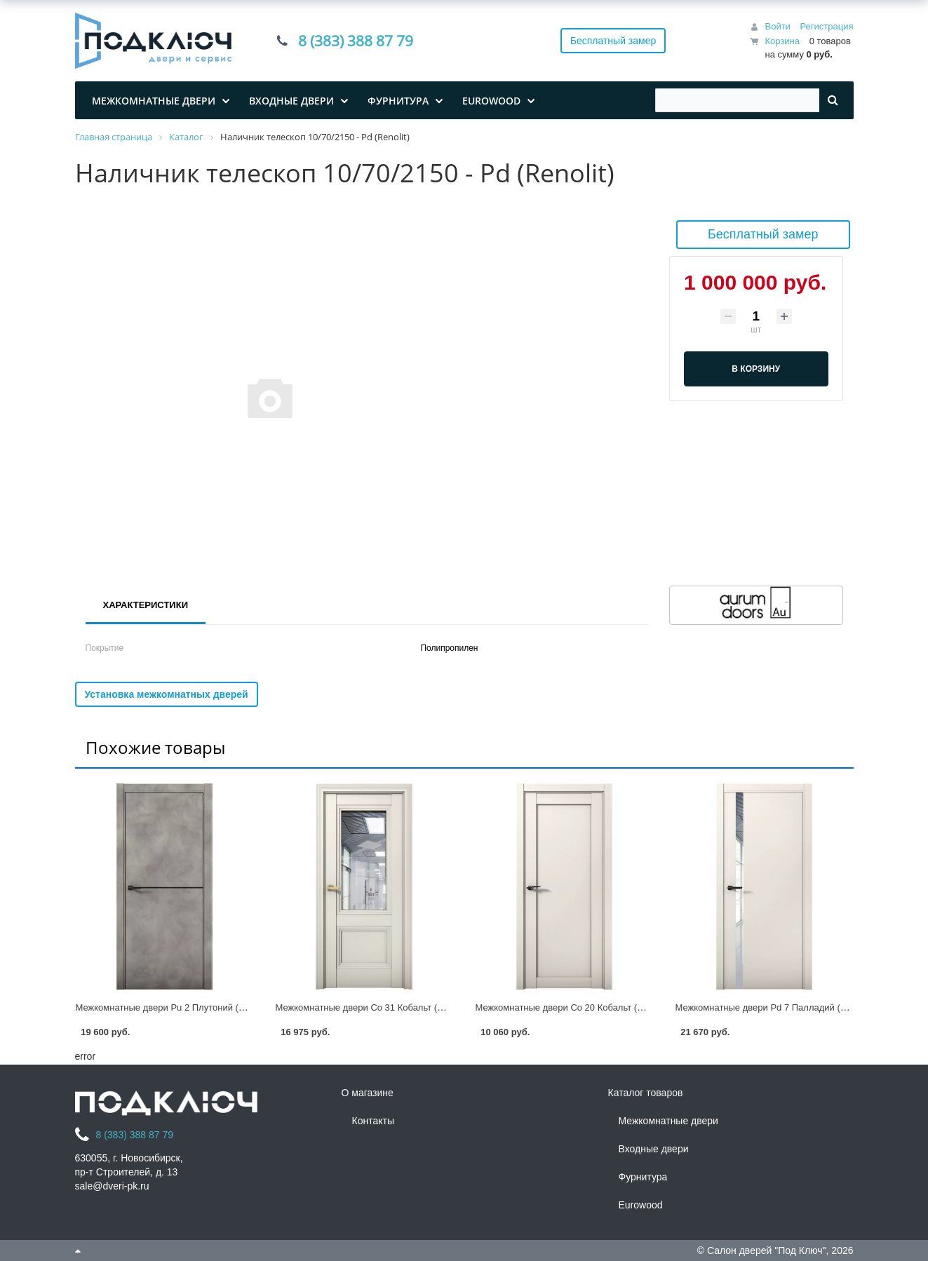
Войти (777, 26)
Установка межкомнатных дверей (166, 694)
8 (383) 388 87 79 (355, 40)
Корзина (782, 41)
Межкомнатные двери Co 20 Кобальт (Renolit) (572, 1007)
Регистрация (827, 26)
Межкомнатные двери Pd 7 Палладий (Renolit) (773, 1007)
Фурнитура (643, 1176)
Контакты (373, 1120)
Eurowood (641, 1205)
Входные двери (654, 1148)
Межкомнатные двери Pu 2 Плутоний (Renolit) (173, 1007)
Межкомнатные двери (668, 1120)
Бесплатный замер (613, 40)
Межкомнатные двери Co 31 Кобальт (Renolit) (372, 1007)
